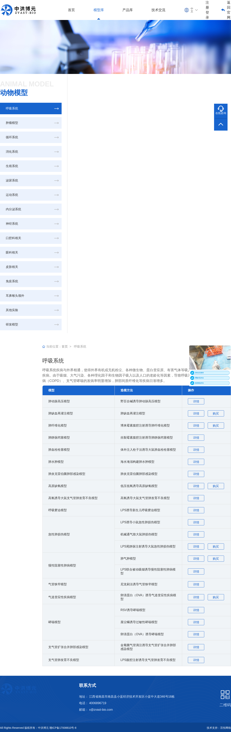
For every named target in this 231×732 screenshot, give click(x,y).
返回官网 (228, 10)
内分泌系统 (13, 209)
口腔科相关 (13, 238)
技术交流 (158, 10)
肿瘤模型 (12, 122)
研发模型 (12, 324)
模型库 (99, 10)
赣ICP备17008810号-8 (62, 727)
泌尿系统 (12, 180)
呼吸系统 (12, 108)
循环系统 (12, 137)
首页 (71, 10)
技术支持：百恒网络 (219, 727)
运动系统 (12, 194)
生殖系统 (12, 166)
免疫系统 (12, 281)
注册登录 (207, 10)
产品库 (127, 10)
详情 (196, 401)
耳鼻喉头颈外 (15, 295)
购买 (216, 413)
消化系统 (12, 151)
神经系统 (12, 223)
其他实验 (12, 310)
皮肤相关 (12, 266)
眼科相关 (12, 252)
